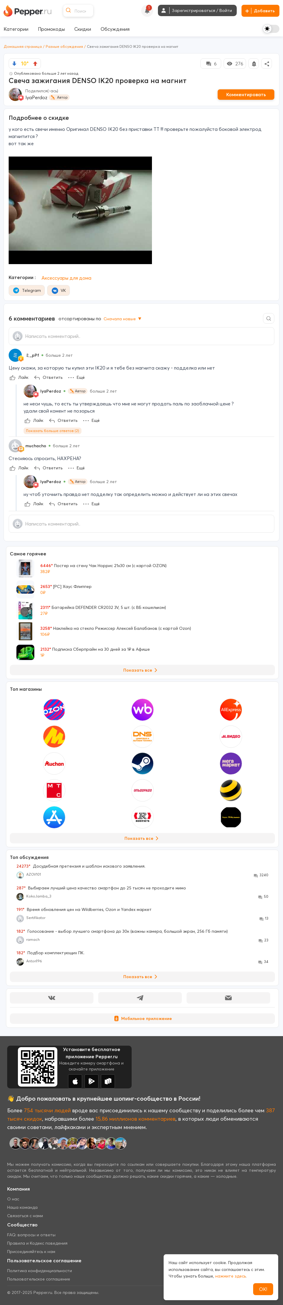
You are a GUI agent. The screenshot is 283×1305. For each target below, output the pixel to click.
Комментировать (246, 94)
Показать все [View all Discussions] (141, 976)
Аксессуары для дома (66, 278)
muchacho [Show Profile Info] (35, 445)
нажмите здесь (230, 1276)
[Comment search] (268, 318)
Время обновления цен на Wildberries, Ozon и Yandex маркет (84, 909)
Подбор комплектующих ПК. (50, 952)
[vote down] (14, 64)
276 (234, 63)
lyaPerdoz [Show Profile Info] (50, 391)
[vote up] (35, 64)
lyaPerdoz (36, 97)
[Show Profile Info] (15, 355)
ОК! (263, 1289)
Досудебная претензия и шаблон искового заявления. (80, 866)
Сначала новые (123, 318)
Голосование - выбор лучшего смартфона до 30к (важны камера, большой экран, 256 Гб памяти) (122, 931)
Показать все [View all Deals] (141, 670)
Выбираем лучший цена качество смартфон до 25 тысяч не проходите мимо (101, 888)
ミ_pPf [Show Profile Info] (32, 355)
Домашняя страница (23, 46)
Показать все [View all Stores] (142, 838)
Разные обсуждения (64, 46)
